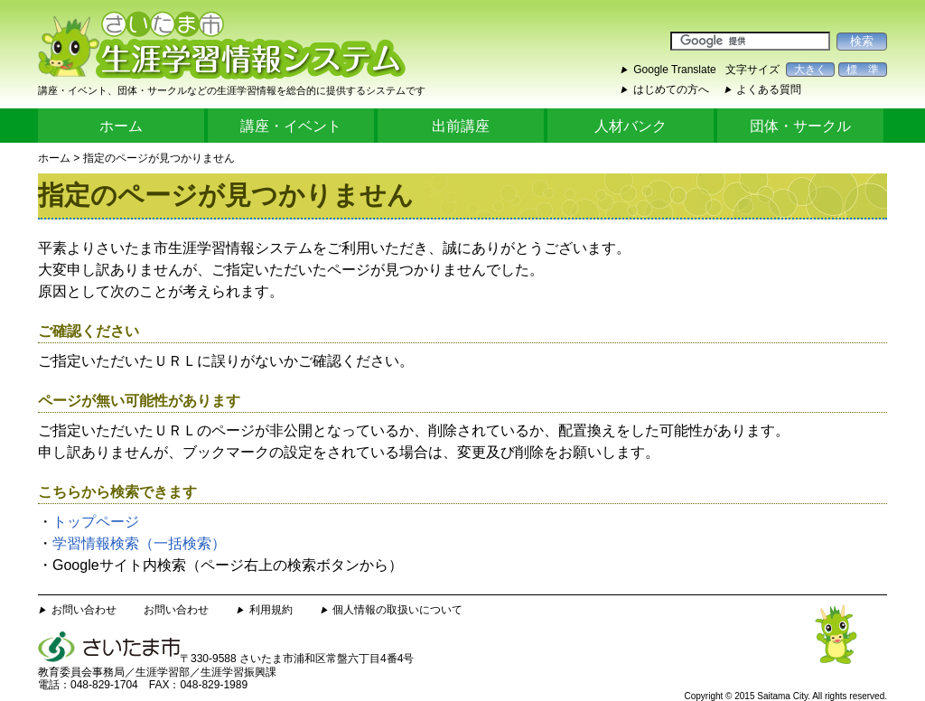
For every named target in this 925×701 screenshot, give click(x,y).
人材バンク (630, 126)
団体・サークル (800, 126)
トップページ (95, 521)
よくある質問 (768, 89)
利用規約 (271, 609)
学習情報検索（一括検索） (139, 543)
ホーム (121, 126)
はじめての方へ (671, 89)
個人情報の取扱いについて (397, 609)
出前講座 (461, 126)
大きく (810, 69)
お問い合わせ (84, 609)
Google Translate (674, 69)
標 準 (862, 69)
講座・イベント (290, 126)
